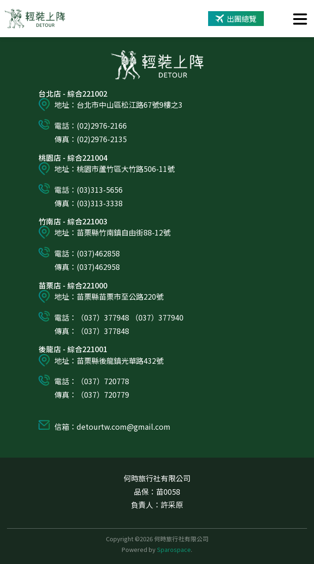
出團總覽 (236, 18)
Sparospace (174, 549)
